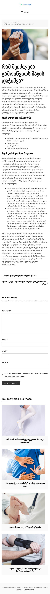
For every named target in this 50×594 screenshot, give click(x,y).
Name (5, 340)
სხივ (8, 221)
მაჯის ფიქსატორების (35, 169)
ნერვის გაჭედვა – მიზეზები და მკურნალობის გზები (25, 484)
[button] (25, 12)
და (18, 221)
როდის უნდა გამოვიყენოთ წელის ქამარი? (20, 275)
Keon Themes (29, 590)
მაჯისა (13, 221)
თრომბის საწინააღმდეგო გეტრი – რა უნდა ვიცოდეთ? (25, 440)
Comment (6, 311)
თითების (22, 221)
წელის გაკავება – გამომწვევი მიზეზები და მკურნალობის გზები (24, 283)
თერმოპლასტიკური (14, 208)
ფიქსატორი (30, 221)
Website (5, 362)
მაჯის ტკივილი (29, 104)
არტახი (14, 188)
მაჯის (9, 188)
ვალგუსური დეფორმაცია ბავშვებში (25, 527)
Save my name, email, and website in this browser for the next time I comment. (26, 375)
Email (4, 351)
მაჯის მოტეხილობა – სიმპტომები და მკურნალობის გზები (25, 569)
